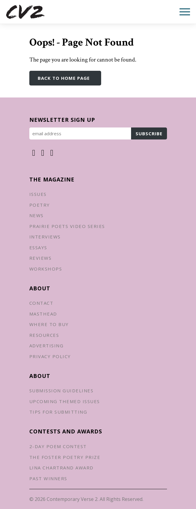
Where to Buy (49, 324)
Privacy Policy (50, 356)
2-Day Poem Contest (58, 446)
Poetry (39, 205)
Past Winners (48, 478)
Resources (44, 335)
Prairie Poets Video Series (67, 226)
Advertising (46, 346)
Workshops (45, 269)
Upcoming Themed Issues (64, 401)
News (36, 215)
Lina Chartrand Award (61, 468)
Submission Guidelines (61, 391)
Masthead (43, 314)
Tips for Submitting (58, 412)
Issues (38, 194)
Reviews (40, 258)
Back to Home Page (64, 78)
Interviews (45, 237)
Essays (38, 247)
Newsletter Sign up (62, 119)
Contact (41, 303)
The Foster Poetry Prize (65, 457)
